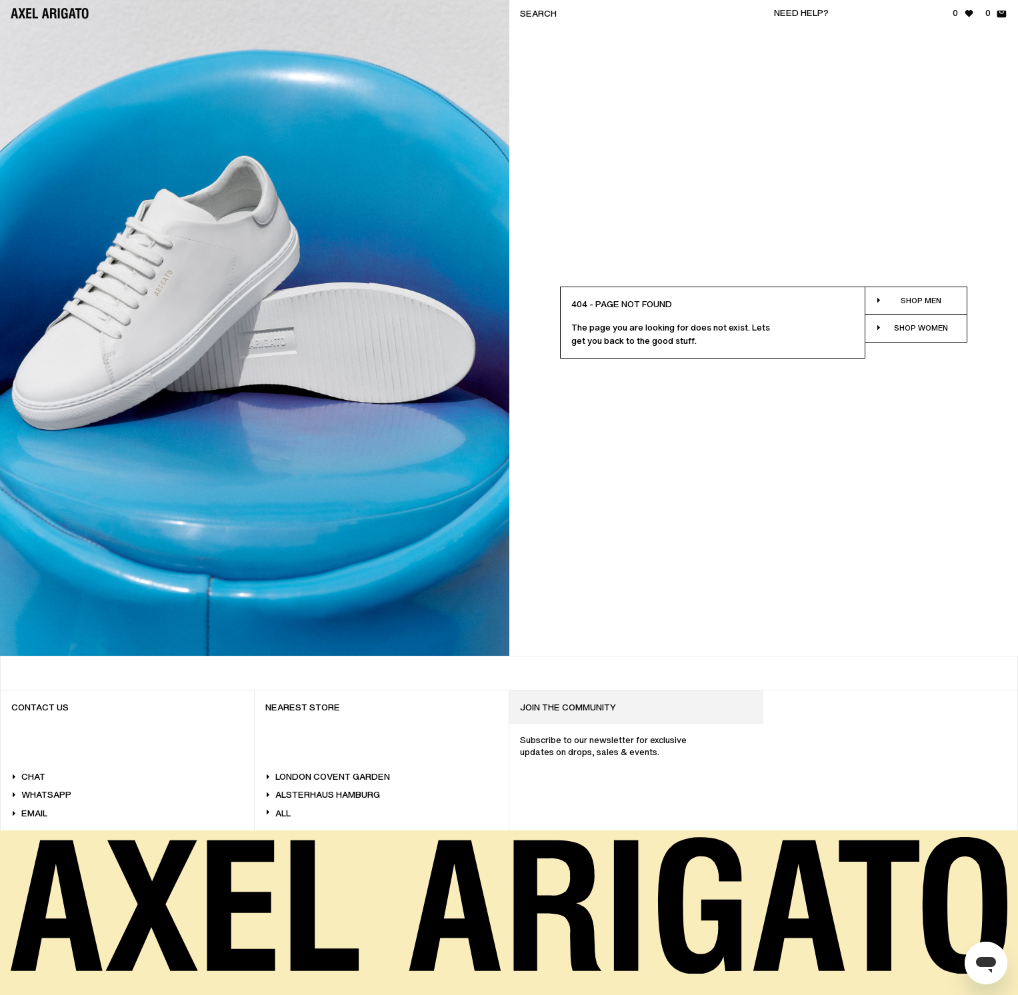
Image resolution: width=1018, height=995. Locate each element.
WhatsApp (41, 794)
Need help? (801, 13)
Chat (28, 776)
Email (29, 813)
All (278, 813)
